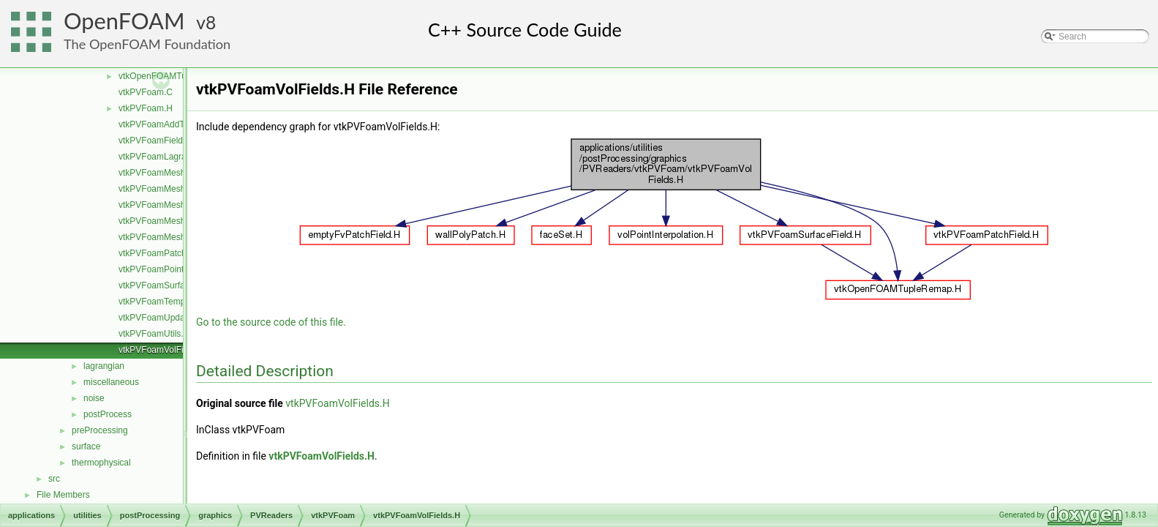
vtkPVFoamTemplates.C (166, 301)
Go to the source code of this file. (271, 322)
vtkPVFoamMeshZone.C (166, 237)
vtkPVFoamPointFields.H (167, 269)
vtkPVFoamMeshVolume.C (171, 221)
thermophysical (101, 462)
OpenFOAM (124, 20)
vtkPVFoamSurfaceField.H (170, 285)
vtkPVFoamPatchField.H (166, 253)
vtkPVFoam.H (146, 108)
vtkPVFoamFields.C (157, 140)
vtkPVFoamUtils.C (154, 334)
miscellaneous (111, 382)
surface (86, 446)
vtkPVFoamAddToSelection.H (176, 124)
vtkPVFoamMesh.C (156, 173)
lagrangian (103, 366)
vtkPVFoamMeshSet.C (163, 205)
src (54, 479)
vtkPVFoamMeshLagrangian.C (178, 189)
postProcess (107, 414)
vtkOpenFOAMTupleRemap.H (177, 76)
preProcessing (100, 430)
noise (94, 398)
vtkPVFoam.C (146, 92)
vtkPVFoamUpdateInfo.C (167, 318)
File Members (63, 495)
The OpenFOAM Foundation (147, 44)
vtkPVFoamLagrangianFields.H (179, 157)
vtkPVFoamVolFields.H (163, 350)
